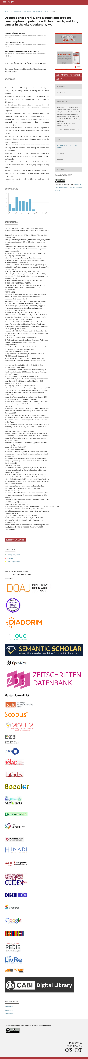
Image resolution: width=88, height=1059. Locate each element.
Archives (15, 11)
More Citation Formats (67, 130)
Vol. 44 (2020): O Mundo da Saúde (34, 11)
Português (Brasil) (13, 555)
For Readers (9, 1007)
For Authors (9, 1010)
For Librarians (9, 1014)
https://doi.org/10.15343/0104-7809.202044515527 (28, 63)
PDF (60, 79)
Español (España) (13, 562)
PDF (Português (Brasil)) (69, 75)
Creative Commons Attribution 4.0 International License (68, 187)
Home (7, 11)
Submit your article (15, 540)
